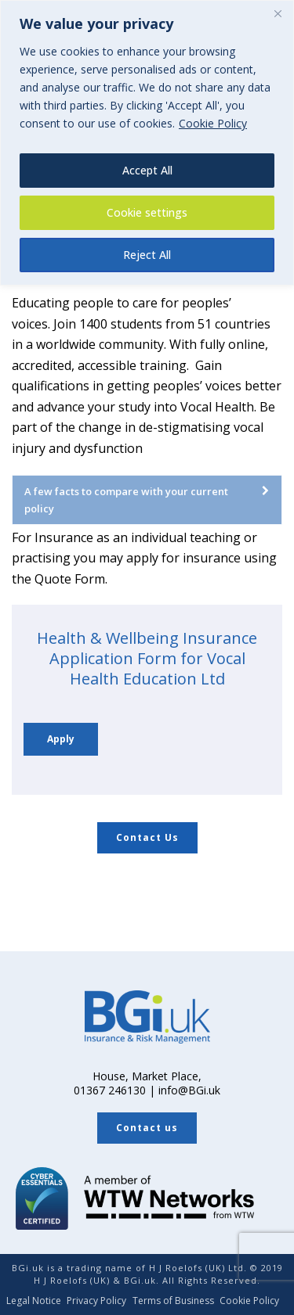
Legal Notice (33, 1301)
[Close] (277, 13)
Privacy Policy (96, 1301)
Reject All (147, 254)
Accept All (147, 170)
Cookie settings (147, 212)
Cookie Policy (213, 123)
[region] (147, 143)
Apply (60, 739)
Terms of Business (173, 1301)
